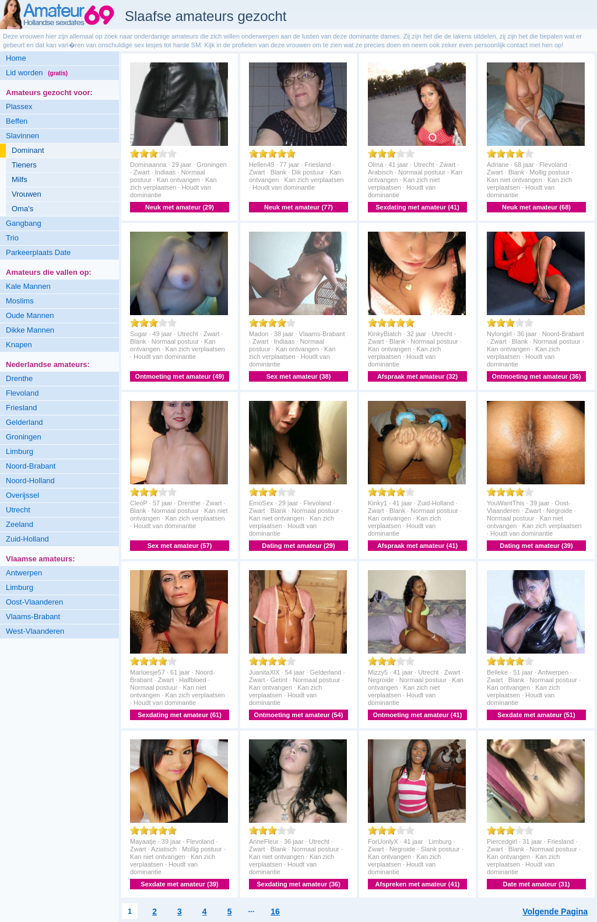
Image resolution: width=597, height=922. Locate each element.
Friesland (21, 407)
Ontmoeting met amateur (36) (536, 376)
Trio (12, 237)
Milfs (19, 179)
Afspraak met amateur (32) (417, 376)
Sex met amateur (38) (298, 376)
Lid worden (37, 72)
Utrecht (18, 509)
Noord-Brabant (30, 466)
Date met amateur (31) (536, 884)
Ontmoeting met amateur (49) (179, 376)
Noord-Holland (30, 480)
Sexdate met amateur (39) (179, 884)
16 (275, 911)
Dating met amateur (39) (536, 545)
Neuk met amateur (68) (536, 207)
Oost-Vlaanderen (34, 602)
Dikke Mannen (30, 330)
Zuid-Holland (27, 539)
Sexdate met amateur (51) (536, 714)
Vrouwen (26, 194)
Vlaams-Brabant (33, 616)
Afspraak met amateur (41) (417, 545)
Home (16, 58)
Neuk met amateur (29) (179, 207)
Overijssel (22, 495)
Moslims (20, 300)
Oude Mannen (30, 315)
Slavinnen (22, 135)
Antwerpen (24, 572)
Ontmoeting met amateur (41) (417, 714)
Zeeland (19, 524)
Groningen (23, 436)
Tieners (24, 164)
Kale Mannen (28, 286)
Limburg (19, 451)
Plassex (19, 106)
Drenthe (19, 378)
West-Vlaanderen (35, 631)
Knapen (19, 344)
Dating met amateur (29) (298, 545)
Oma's (22, 208)
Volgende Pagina (555, 911)
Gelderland (24, 422)
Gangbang (23, 223)
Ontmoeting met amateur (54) (298, 714)
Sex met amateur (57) (180, 545)
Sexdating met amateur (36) (298, 884)
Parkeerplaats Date (38, 252)
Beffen (16, 121)
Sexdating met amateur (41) (417, 207)
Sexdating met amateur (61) (180, 714)
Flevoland (22, 393)
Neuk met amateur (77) (298, 207)
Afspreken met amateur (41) (417, 884)
